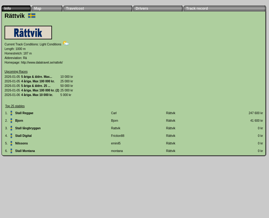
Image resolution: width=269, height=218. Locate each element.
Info (7, 8)
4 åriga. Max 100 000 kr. (38, 81)
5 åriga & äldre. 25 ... (35, 86)
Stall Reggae (24, 113)
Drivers (142, 8)
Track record (197, 8)
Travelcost (75, 8)
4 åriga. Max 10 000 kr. (37, 95)
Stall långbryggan (28, 128)
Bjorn (19, 120)
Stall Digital (23, 135)
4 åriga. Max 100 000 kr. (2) (40, 90)
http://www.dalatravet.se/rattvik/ (42, 62)
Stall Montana (25, 151)
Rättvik (171, 113)
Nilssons (21, 143)
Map (37, 8)
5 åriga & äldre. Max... (36, 76)
